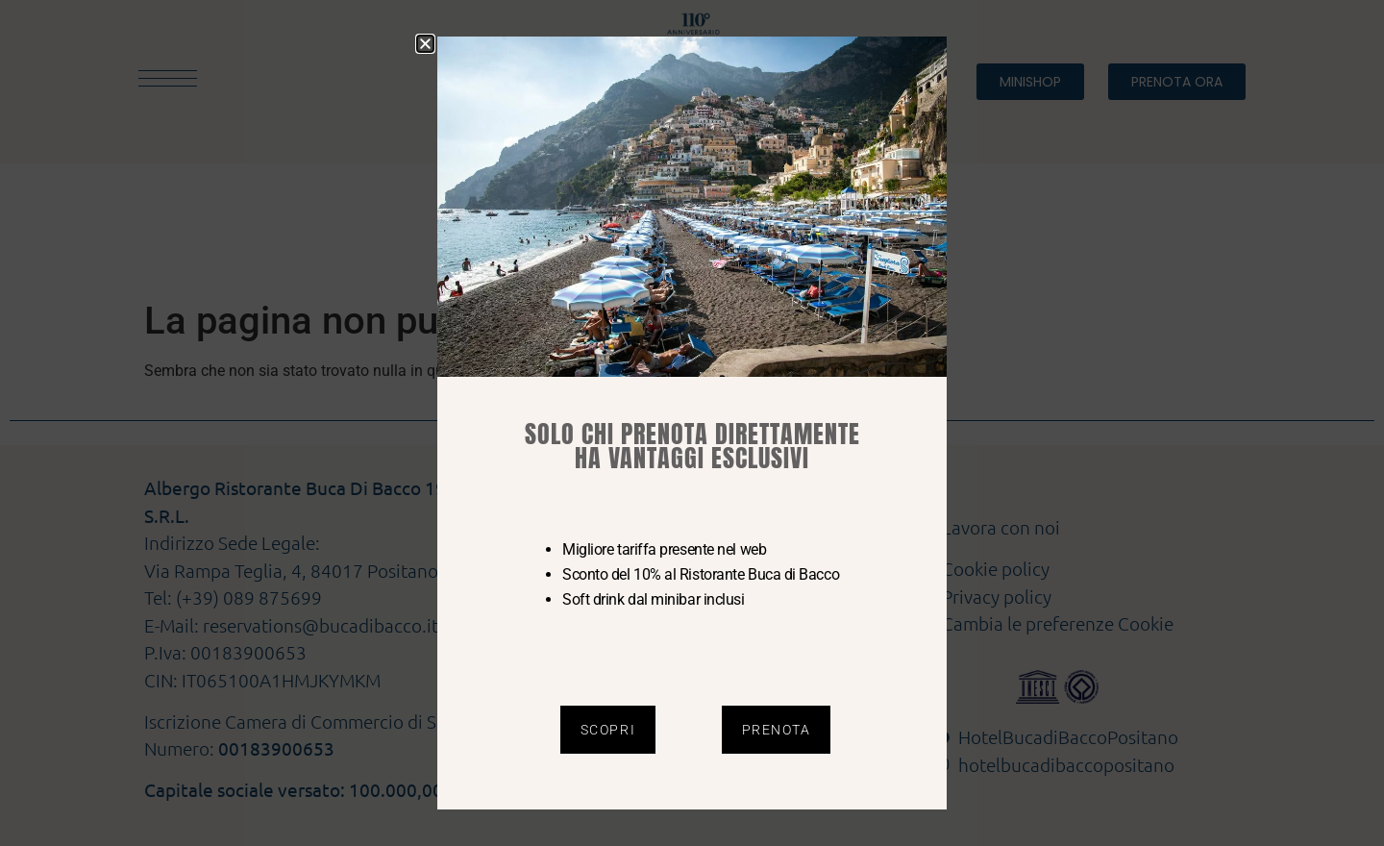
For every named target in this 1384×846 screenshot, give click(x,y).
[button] (425, 44)
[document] (692, 423)
